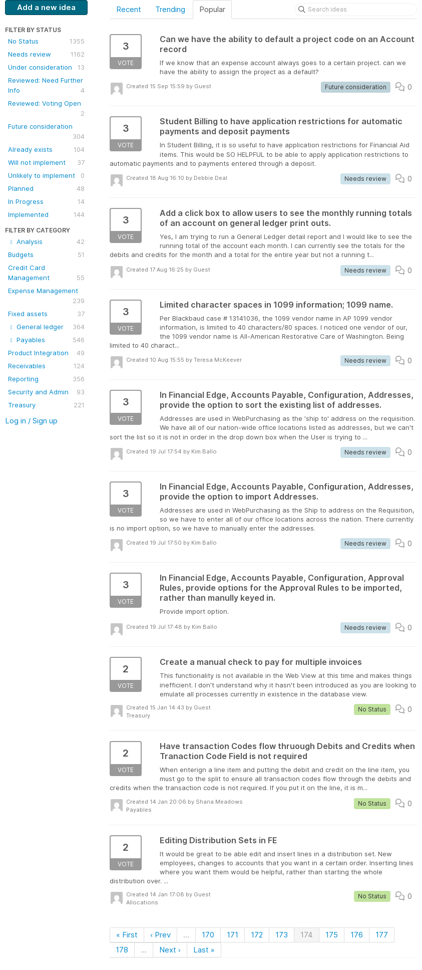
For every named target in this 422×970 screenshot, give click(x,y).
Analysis (46, 241)
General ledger (46, 327)
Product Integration (46, 353)
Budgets (46, 255)
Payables (46, 340)
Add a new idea (46, 7)
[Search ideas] (356, 9)
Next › (170, 949)
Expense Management (46, 296)
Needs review (46, 54)
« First (127, 934)
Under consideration (46, 67)
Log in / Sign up (31, 420)
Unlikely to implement (46, 175)
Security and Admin (46, 392)
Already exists (46, 149)
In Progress (46, 201)
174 (306, 934)
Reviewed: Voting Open (46, 108)
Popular (212, 9)
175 (331, 934)
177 (381, 934)
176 (356, 934)
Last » (204, 949)
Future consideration (46, 131)
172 (257, 934)
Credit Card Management (46, 273)
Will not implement (46, 162)
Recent (128, 9)
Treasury (46, 405)
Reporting (46, 379)
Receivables (46, 366)
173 (281, 934)
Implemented (46, 214)
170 (208, 934)
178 (122, 949)
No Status (46, 41)
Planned (46, 188)
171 (232, 934)
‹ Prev (160, 934)
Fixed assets (46, 314)
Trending (170, 9)
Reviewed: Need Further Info (46, 85)
